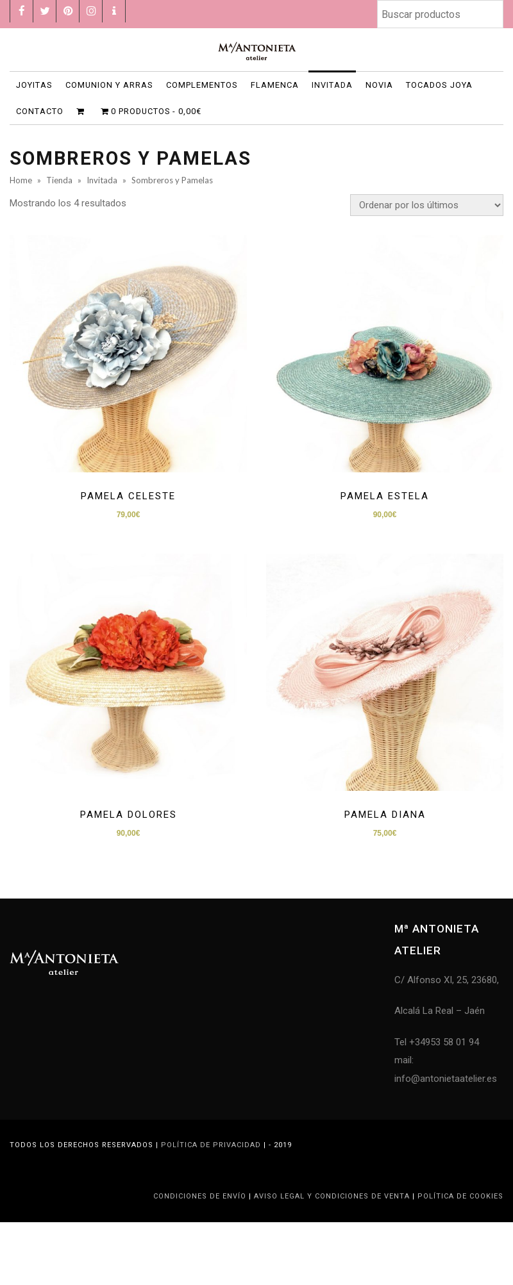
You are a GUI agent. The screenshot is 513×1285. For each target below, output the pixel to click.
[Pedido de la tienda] (426, 205)
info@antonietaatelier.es (445, 1078)
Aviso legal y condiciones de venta (333, 1196)
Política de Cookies (460, 1196)
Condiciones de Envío (201, 1196)
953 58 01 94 (452, 1042)
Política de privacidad (211, 1145)
